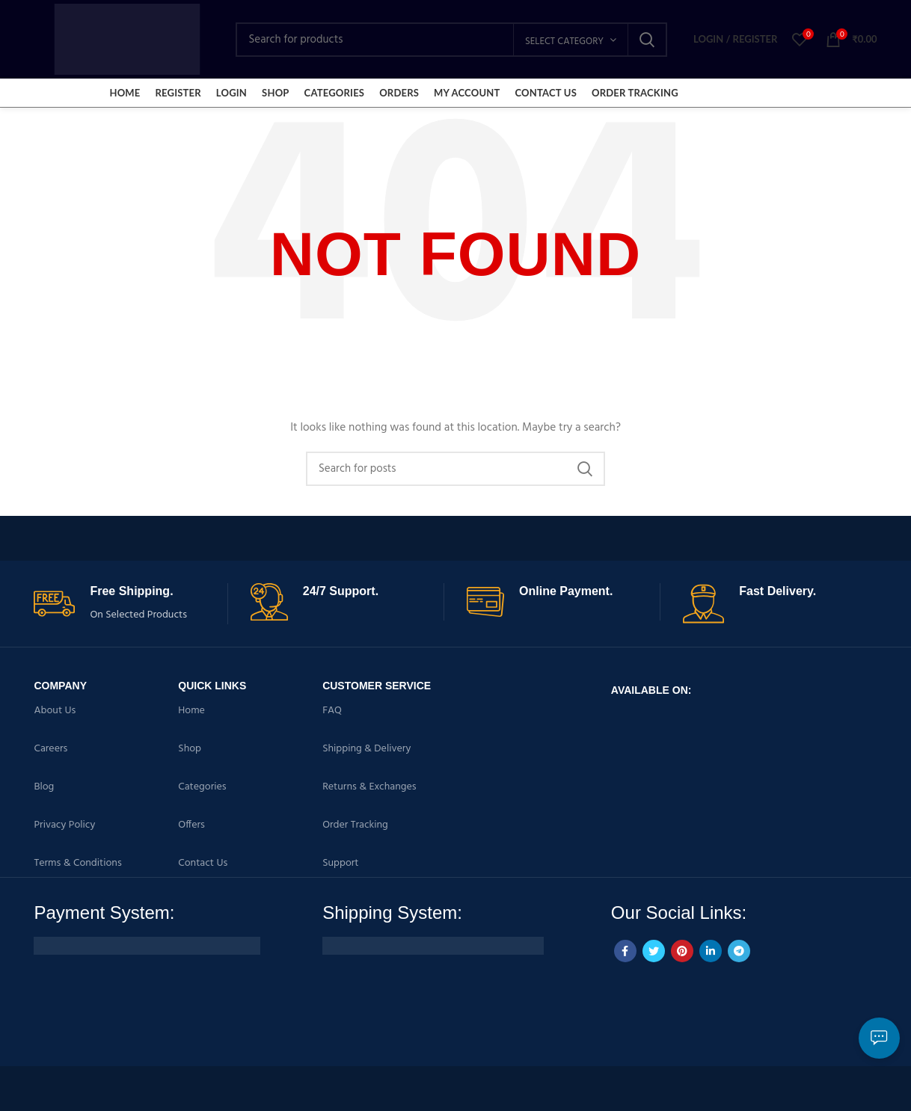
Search (647, 39)
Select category (564, 41)
